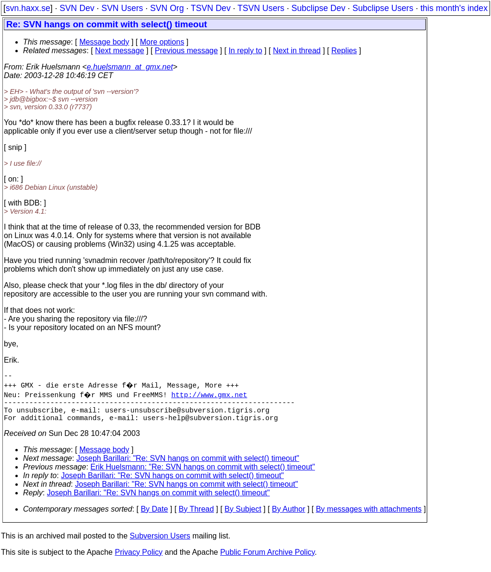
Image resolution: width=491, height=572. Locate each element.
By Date (154, 517)
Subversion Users (160, 543)
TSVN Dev (211, 8)
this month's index (454, 8)
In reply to (245, 50)
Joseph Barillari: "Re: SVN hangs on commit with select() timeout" (187, 466)
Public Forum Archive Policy (267, 560)
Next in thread (297, 50)
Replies (344, 50)
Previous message (186, 50)
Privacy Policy (139, 560)
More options (162, 42)
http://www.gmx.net (210, 396)
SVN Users (122, 8)
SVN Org (167, 8)
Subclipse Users (382, 8)
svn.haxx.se (28, 8)
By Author (288, 517)
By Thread (196, 517)
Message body (104, 42)
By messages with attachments (369, 517)
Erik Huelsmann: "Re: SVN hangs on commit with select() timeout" (203, 474)
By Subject (242, 517)
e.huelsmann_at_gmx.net (130, 67)
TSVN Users (260, 8)
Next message (119, 50)
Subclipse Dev (318, 8)
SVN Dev (76, 8)
